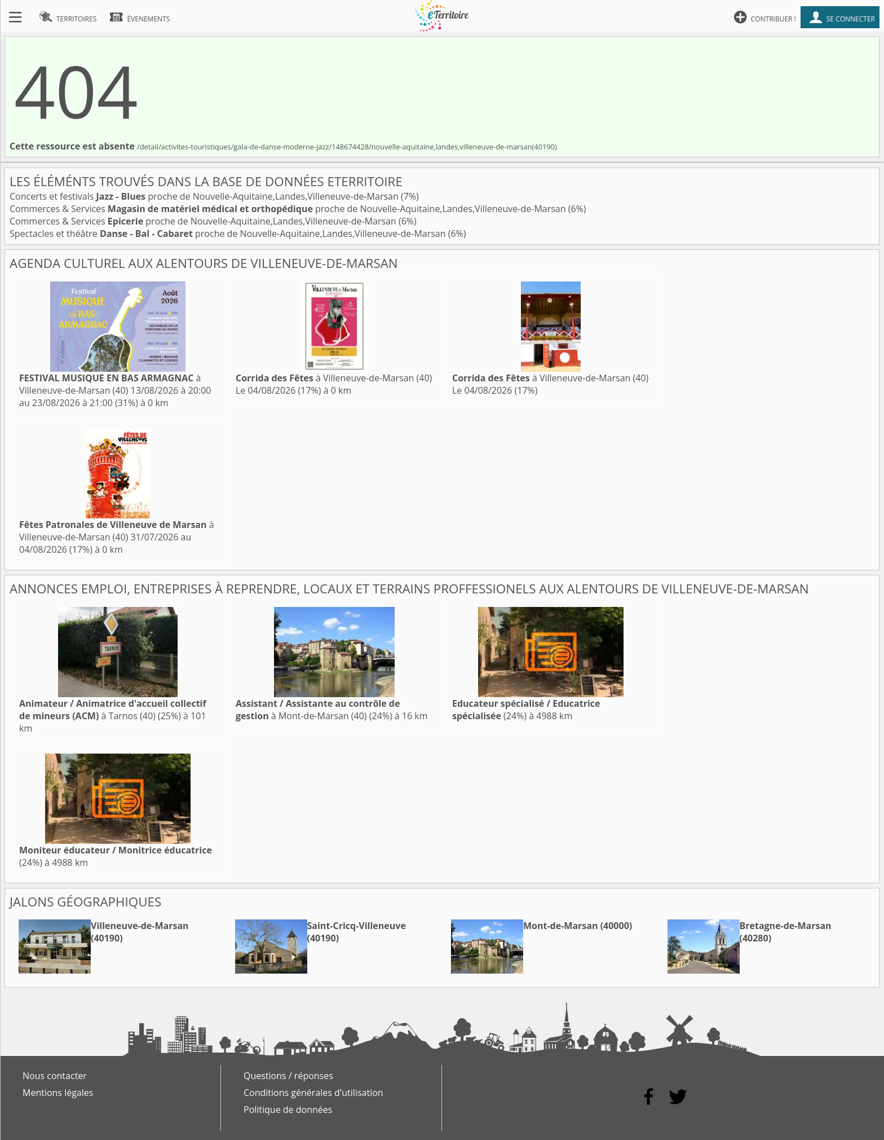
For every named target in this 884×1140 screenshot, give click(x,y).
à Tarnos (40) (112, 709)
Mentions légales (58, 1092)
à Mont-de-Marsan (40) (318, 709)
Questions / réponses (288, 1075)
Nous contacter (55, 1075)
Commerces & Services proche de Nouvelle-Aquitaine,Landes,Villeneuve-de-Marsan (289, 209)
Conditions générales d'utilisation (313, 1092)
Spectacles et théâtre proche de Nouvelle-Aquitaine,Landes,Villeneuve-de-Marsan (229, 233)
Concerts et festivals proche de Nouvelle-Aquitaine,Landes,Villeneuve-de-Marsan (205, 196)
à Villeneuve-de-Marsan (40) (110, 384)
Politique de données (288, 1109)
